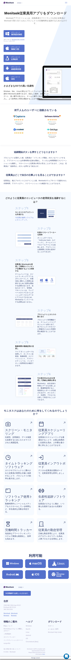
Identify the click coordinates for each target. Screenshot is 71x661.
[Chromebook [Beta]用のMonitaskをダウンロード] (58, 576)
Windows (29, 628)
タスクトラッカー (9, 639)
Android (28, 637)
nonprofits (7, 645)
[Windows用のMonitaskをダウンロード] (12, 565)
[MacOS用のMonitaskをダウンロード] (35, 565)
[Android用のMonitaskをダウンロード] (12, 576)
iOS (27, 640)
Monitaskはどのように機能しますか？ (13, 632)
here (43, 656)
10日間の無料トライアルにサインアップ (24, 220)
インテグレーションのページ (13, 642)
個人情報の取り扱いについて (12, 651)
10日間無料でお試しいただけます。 (17, 595)
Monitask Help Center (55, 634)
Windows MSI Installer (19, 40)
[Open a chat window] (66, 656)
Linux (27, 634)
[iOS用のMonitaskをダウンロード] (35, 576)
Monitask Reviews (7, 616)
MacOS (28, 631)
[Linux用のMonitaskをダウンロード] (58, 565)
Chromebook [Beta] (32, 644)
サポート (51, 628)
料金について (8, 628)
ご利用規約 (7, 636)
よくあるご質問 (53, 631)
